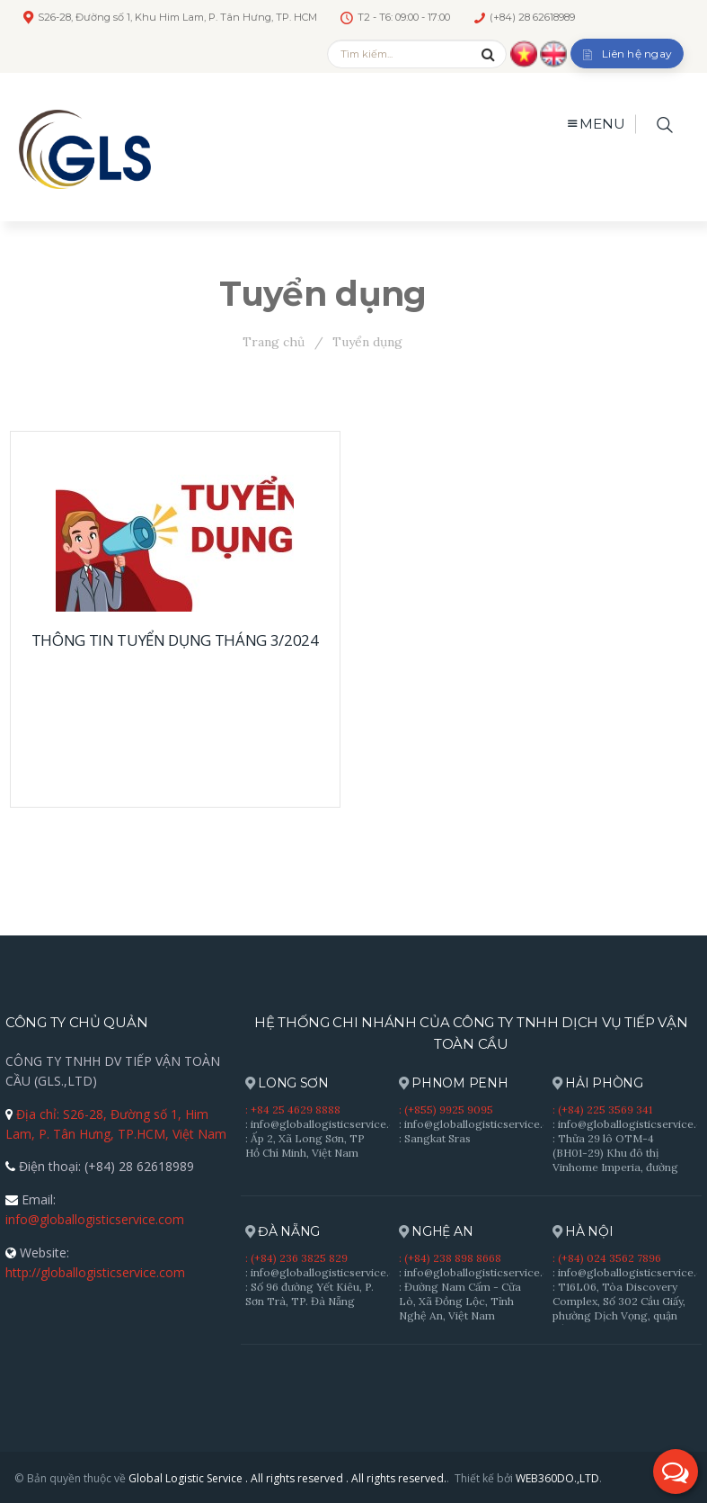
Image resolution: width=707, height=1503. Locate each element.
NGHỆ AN (436, 1231)
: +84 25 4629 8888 (292, 1109)
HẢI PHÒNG (597, 1083)
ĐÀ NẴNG (283, 1231)
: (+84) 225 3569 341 (602, 1109)
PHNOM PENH (453, 1083)
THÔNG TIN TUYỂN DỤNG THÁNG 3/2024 (175, 640)
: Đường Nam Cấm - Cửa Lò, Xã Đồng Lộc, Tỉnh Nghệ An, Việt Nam (460, 1301)
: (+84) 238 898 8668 (450, 1258)
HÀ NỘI (583, 1231)
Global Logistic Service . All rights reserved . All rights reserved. (287, 1478)
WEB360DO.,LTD (557, 1478)
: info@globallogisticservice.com (328, 1124)
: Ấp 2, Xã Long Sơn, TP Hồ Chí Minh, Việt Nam (305, 1145)
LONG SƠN (287, 1083)
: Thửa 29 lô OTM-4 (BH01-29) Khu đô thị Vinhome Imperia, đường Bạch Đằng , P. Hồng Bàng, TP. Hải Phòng (619, 1167)
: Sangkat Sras (435, 1138)
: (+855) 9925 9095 (446, 1109)
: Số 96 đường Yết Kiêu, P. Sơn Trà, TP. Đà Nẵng (309, 1294)
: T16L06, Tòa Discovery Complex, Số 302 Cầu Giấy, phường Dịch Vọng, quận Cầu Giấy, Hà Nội (618, 1308)
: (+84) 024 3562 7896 (606, 1258)
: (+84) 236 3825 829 (296, 1258)
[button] (675, 1471)
